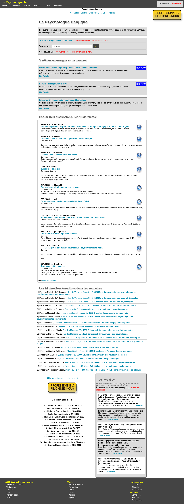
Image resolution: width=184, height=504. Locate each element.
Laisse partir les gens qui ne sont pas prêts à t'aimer (62, 100)
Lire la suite (138, 405)
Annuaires (15, 5)
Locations (58, 5)
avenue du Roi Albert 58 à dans (103, 370)
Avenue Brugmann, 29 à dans (100, 362)
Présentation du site (14, 485)
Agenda (112, 13)
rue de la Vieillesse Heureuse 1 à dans (95, 313)
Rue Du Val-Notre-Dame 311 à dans (102, 298)
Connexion (136, 485)
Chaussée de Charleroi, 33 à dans (100, 306)
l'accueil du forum (49, 281)
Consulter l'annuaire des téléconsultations (91, 40)
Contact (84, 13)
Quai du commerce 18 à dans (92, 355)
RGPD (9, 497)
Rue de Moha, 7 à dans (96, 309)
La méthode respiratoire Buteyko (54, 84)
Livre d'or (92, 13)
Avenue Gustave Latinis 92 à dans (93, 323)
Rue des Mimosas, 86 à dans (98, 330)
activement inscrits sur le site (63, 378)
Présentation (74, 13)
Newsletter (73, 487)
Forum (37, 5)
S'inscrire (135, 487)
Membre (177, 3)
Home (4, 5)
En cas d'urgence (76, 485)
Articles (27, 5)
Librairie (47, 5)
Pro (171, 3)
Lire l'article (44, 76)
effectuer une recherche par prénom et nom (73, 52)
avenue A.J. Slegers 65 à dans (103, 338)
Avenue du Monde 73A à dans (89, 326)
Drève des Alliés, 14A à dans (90, 359)
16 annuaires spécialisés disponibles (55, 40)
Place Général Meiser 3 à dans (99, 351)
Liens (71, 492)
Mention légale (12, 495)
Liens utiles (102, 13)
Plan (8, 492)
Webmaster (11, 487)
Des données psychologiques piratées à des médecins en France (68, 68)
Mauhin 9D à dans (89, 347)
